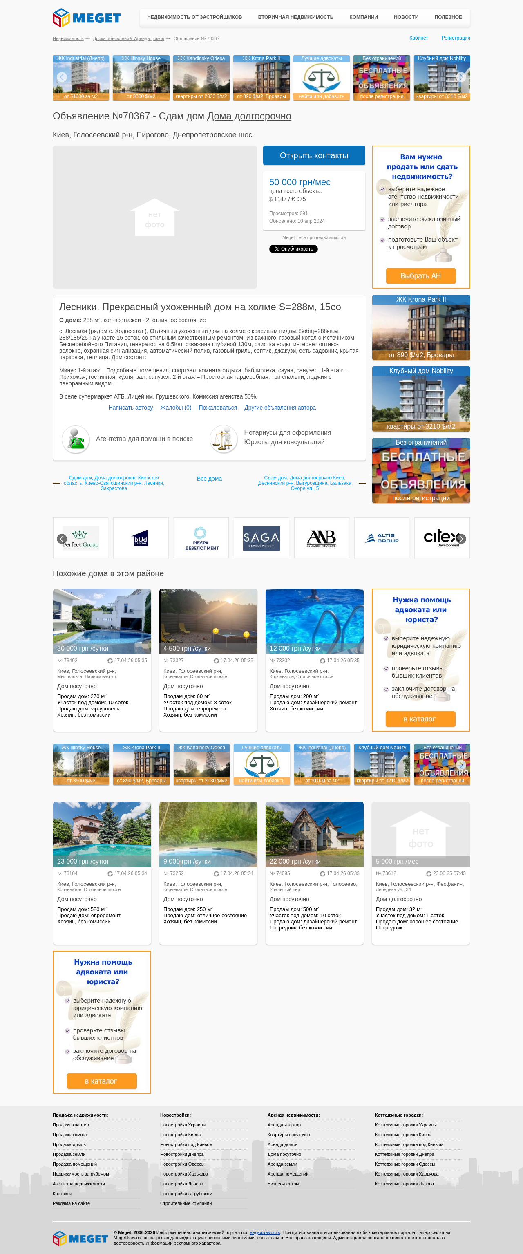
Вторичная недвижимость (296, 17)
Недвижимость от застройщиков (194, 17)
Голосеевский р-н (102, 135)
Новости (406, 17)
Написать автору (131, 407)
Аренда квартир (284, 1124)
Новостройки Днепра (182, 1154)
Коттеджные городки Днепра (404, 1154)
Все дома (209, 478)
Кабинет (418, 38)
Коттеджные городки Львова (404, 1183)
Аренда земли (282, 1164)
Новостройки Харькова (184, 1173)
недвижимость (331, 237)
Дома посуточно (284, 1154)
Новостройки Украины (183, 1124)
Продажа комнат (70, 1134)
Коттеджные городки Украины (406, 1124)
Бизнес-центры (283, 1183)
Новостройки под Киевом (186, 1144)
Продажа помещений (75, 1164)
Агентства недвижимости (79, 1183)
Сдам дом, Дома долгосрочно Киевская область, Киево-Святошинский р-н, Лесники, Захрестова (114, 483)
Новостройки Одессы (182, 1164)
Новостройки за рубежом (186, 1193)
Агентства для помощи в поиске (144, 438)
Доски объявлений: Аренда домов (128, 38)
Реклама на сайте (71, 1203)
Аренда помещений (288, 1173)
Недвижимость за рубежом (81, 1173)
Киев (61, 135)
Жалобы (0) (175, 407)
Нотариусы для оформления (287, 432)
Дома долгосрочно (249, 115)
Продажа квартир (71, 1124)
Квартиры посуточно (289, 1134)
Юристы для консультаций (284, 442)
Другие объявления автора (280, 407)
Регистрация (456, 38)
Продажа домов (69, 1144)
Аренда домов (282, 1144)
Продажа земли (69, 1154)
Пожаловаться (218, 407)
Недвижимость (68, 38)
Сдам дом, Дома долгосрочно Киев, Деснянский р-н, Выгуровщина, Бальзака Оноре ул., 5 (304, 483)
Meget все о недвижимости (81, 1238)
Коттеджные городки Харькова (407, 1173)
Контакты (62, 1193)
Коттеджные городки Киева (403, 1134)
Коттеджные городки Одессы (405, 1164)
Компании (363, 17)
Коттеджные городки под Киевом (409, 1144)
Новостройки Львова (181, 1183)
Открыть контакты (314, 155)
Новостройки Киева (180, 1134)
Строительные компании (186, 1203)
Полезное (448, 17)
